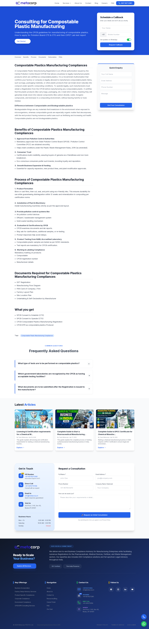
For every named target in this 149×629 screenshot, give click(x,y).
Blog (96, 3)
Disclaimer (131, 624)
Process (33, 57)
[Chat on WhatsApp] (144, 624)
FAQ (112, 3)
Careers (104, 3)
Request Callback (116, 45)
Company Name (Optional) (104, 484)
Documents (42, 57)
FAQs (60, 57)
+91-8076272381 (31, 477)
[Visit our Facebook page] (111, 589)
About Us (78, 3)
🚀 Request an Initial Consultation (94, 515)
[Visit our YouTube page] (132, 589)
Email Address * (101, 474)
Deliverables (52, 57)
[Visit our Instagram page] (118, 589)
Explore (20, 448)
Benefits (26, 57)
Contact (88, 3)
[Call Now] (144, 617)
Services (67, 3)
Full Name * (62, 474)
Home (57, 3)
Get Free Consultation (115, 105)
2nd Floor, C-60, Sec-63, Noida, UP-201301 (91, 611)
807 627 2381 (125, 3)
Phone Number (63, 484)
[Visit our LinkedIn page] (125, 589)
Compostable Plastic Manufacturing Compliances (37, 335)
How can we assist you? (66, 493)
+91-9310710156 (31, 486)
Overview (18, 57)
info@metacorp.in (31, 496)
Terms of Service (117, 624)
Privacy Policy (102, 624)
